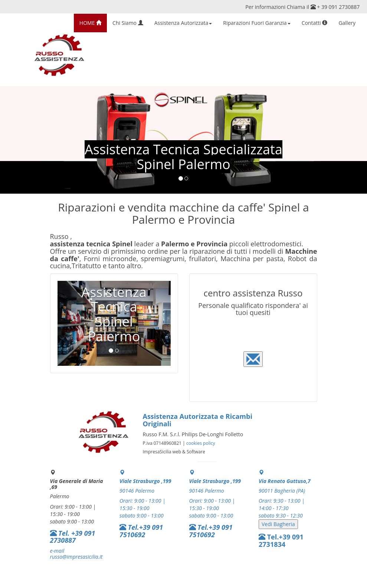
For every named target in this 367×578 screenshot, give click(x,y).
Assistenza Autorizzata (183, 22)
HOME (90, 22)
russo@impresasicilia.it (76, 556)
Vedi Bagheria (278, 524)
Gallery (346, 22)
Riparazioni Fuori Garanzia (256, 22)
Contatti (315, 22)
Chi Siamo (127, 22)
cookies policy (200, 443)
